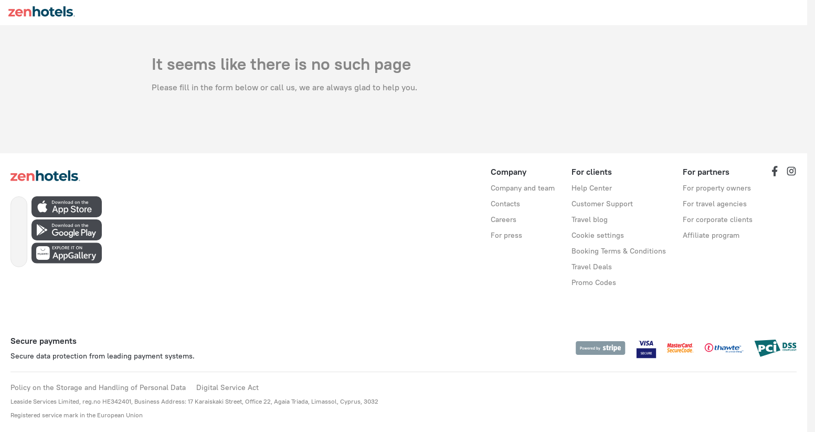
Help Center (591, 188)
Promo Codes (593, 282)
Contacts (505, 203)
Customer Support (602, 203)
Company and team (523, 188)
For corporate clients (718, 219)
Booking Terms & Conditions (618, 251)
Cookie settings (597, 235)
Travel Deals (591, 266)
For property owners (717, 188)
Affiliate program (711, 235)
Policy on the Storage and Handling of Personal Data (98, 387)
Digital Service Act (227, 387)
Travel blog (589, 219)
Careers (503, 219)
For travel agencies (715, 203)
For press (506, 235)
